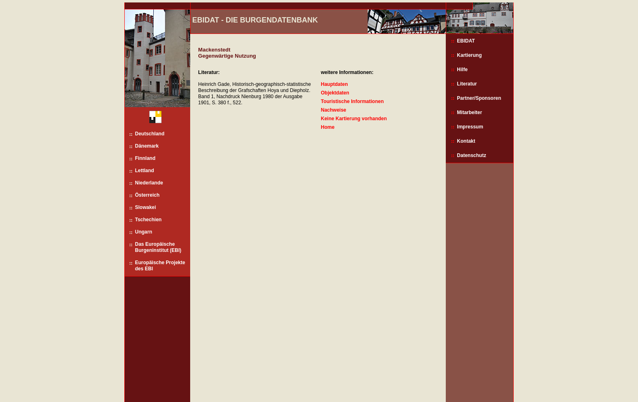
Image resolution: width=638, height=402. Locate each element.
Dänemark (147, 146)
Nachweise (333, 110)
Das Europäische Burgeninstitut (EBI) (158, 247)
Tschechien (148, 219)
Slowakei (145, 207)
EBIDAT (466, 41)
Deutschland (149, 134)
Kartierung (469, 55)
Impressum (470, 127)
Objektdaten (335, 93)
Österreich (147, 195)
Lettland (144, 170)
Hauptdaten (334, 84)
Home (327, 127)
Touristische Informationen (352, 101)
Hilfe (462, 69)
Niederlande (149, 183)
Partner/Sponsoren (479, 98)
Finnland (145, 158)
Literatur (467, 84)
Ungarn (143, 232)
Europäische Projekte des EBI (160, 266)
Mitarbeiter (469, 112)
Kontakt (466, 141)
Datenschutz (471, 155)
